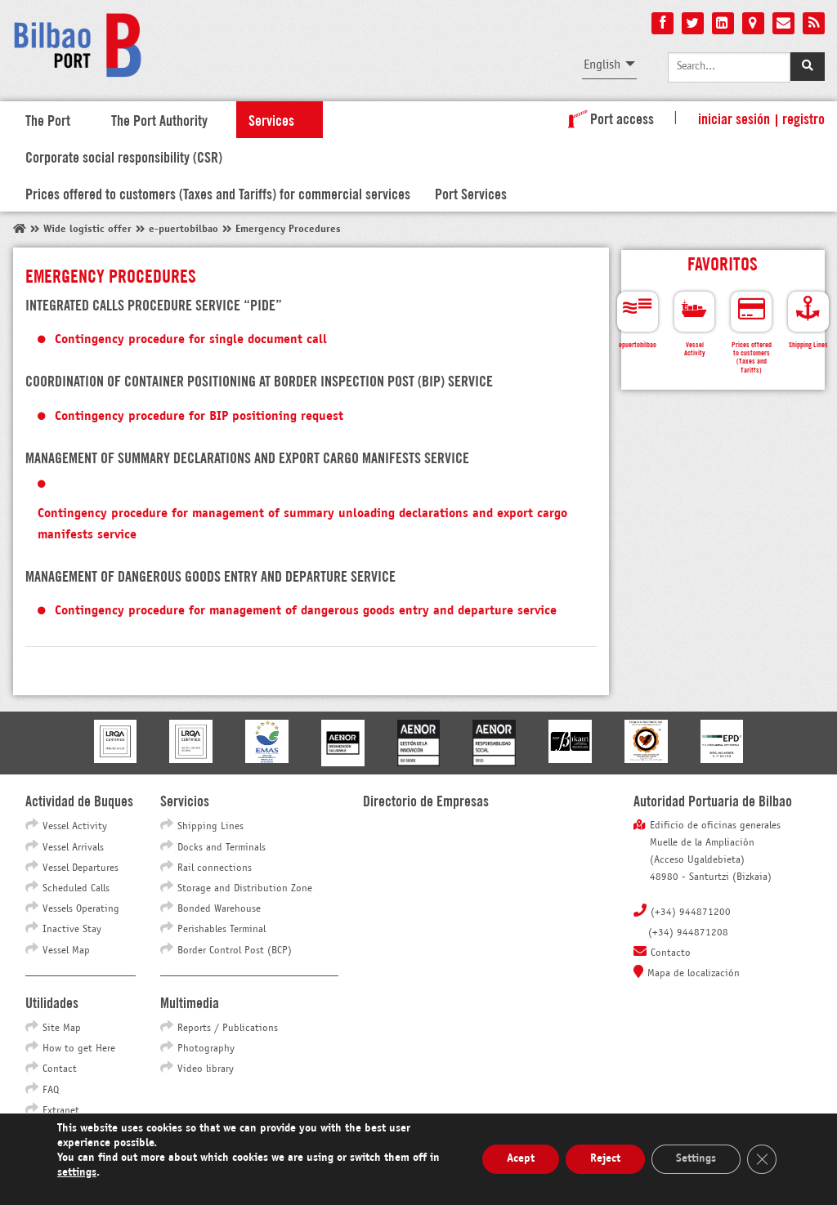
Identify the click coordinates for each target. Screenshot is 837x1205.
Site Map (62, 1028)
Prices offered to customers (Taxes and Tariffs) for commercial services (217, 193)
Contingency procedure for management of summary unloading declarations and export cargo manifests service (302, 524)
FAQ (51, 1091)
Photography (206, 1049)
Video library (205, 1069)
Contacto (671, 953)
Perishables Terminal (221, 930)
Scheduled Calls (76, 889)
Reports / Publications (227, 1028)
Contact (60, 1069)
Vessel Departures (81, 868)
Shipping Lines (210, 827)
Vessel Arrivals (73, 848)
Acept (521, 1159)
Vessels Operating (81, 909)
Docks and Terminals (221, 848)
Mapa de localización (693, 974)
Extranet (61, 1111)
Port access (608, 118)
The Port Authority (159, 119)
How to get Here (79, 1049)
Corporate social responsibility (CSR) (123, 156)
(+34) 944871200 (691, 912)
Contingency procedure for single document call (191, 339)
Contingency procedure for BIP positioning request (199, 416)
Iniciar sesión (734, 118)
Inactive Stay (72, 930)
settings (76, 1172)
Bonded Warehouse (219, 909)
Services (271, 119)
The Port (47, 119)
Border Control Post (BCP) (234, 951)
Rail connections (214, 868)
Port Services (471, 193)
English (602, 65)
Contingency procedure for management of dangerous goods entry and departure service (306, 611)
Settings (696, 1159)
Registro (803, 118)
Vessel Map (66, 951)
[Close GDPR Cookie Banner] (762, 1159)
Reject (605, 1159)
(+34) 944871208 (688, 933)
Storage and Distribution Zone (244, 889)
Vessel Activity (75, 827)
